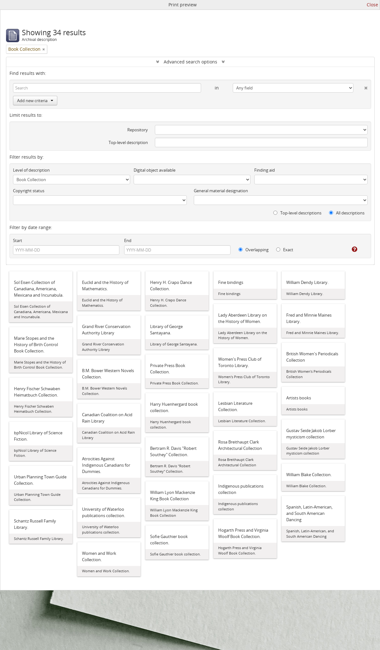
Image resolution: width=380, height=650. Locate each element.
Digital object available (154, 170)
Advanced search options (190, 62)
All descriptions (346, 213)
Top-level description (128, 142)
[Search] (107, 88)
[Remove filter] (43, 49)
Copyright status (28, 191)
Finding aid (264, 170)
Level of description (31, 170)
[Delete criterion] (360, 86)
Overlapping (253, 250)
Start (17, 240)
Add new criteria (35, 100)
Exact (284, 250)
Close (372, 5)
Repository (137, 130)
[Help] (350, 249)
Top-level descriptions (297, 213)
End (127, 240)
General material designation (221, 191)
